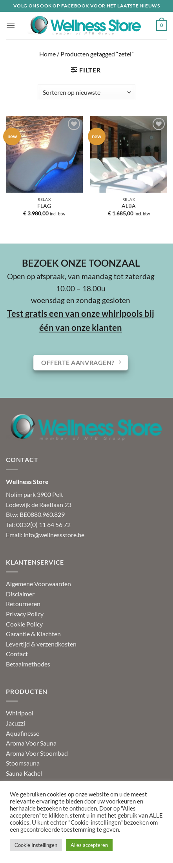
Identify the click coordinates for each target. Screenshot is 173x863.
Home (47, 54)
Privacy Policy (25, 613)
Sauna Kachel (24, 773)
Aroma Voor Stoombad (37, 753)
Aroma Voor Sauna (31, 743)
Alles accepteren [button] (89, 845)
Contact (17, 653)
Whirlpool (19, 713)
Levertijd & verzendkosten (41, 644)
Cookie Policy (24, 624)
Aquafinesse (22, 733)
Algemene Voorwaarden (38, 583)
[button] (10, 25)
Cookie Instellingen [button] (36, 845)
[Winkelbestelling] (86, 92)
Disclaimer (20, 594)
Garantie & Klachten (33, 633)
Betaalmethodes (28, 664)
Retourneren (23, 603)
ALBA (129, 206)
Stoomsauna (23, 763)
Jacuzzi (15, 723)
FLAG (44, 206)
